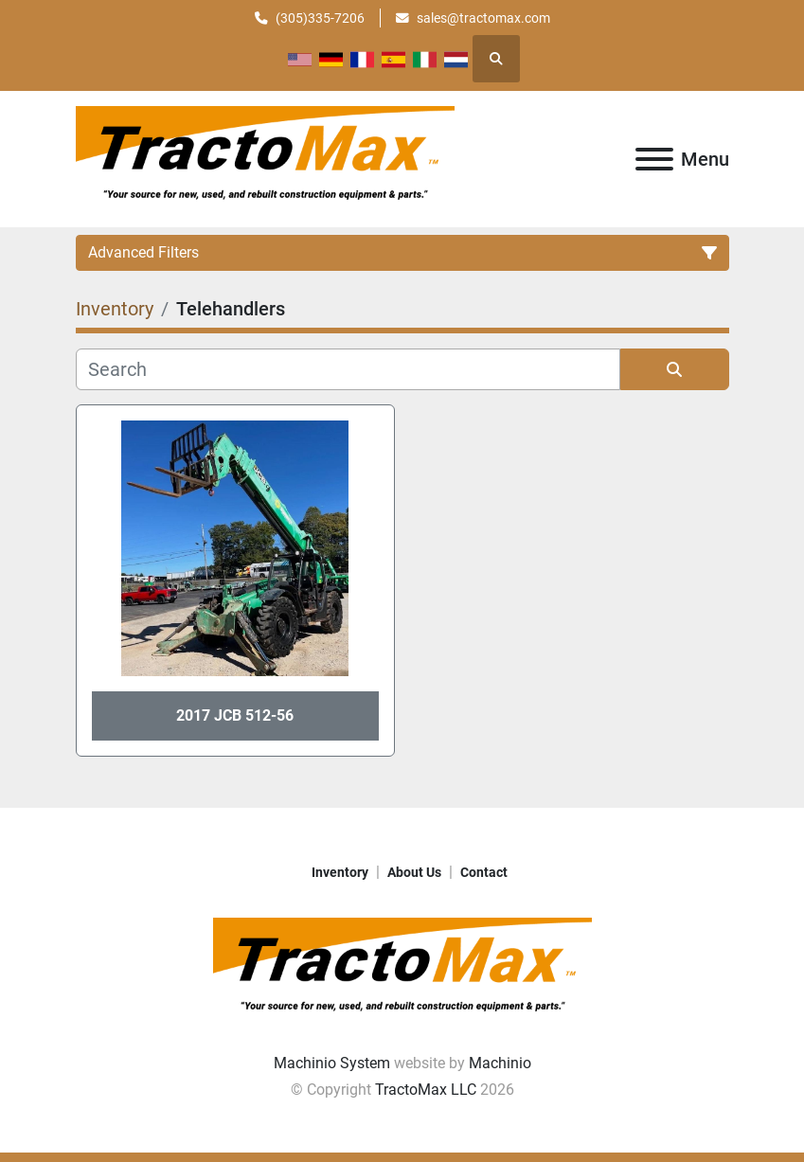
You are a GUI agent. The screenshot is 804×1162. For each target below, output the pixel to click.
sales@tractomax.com (483, 18)
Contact (484, 872)
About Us (414, 872)
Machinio (500, 1063)
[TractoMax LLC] (402, 969)
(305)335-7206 (320, 18)
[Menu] (654, 159)
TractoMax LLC (425, 1090)
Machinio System (332, 1063)
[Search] (348, 369)
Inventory (340, 872)
